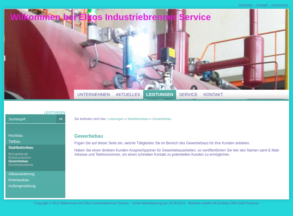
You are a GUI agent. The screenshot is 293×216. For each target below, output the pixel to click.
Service (188, 94)
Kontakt (262, 5)
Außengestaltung (22, 186)
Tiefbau (14, 142)
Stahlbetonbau (20, 148)
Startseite (246, 5)
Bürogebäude (18, 154)
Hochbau (15, 136)
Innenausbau (18, 180)
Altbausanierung (21, 174)
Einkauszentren (19, 157)
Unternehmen (93, 94)
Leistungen (159, 94)
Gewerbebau (18, 161)
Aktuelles (128, 94)
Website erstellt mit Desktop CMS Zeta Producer (223, 203)
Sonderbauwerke (20, 164)
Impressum (280, 5)
